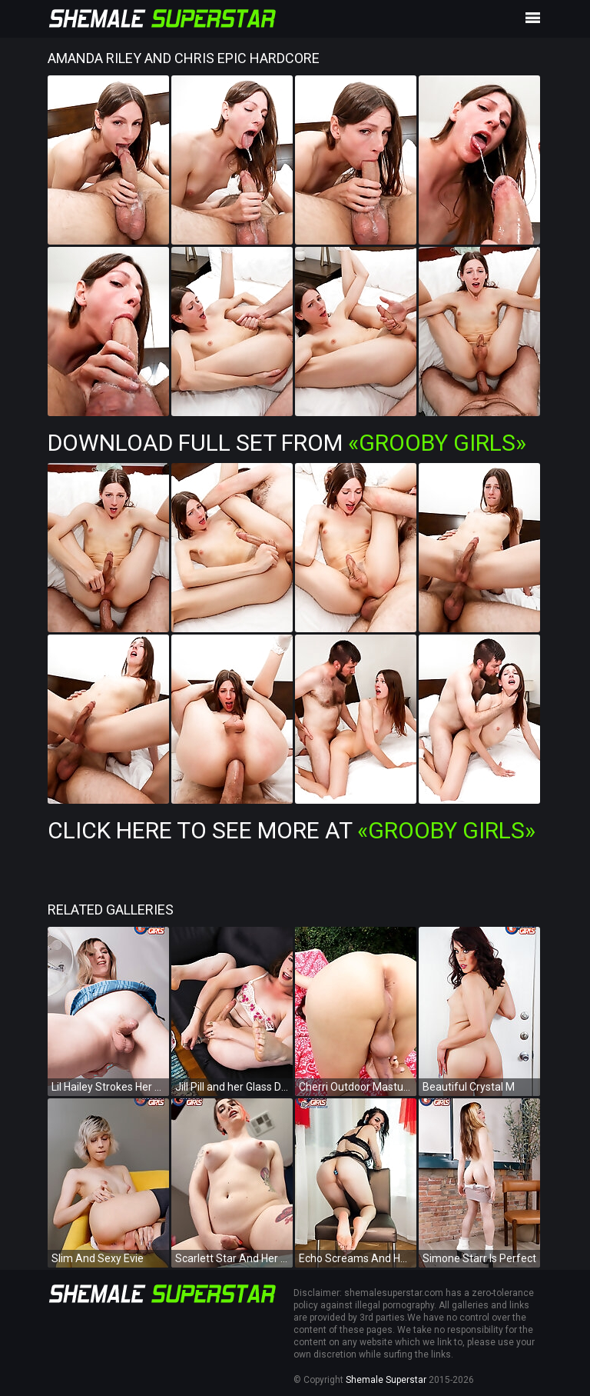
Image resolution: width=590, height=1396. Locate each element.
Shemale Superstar (386, 1379)
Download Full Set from (287, 442)
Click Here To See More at (291, 830)
